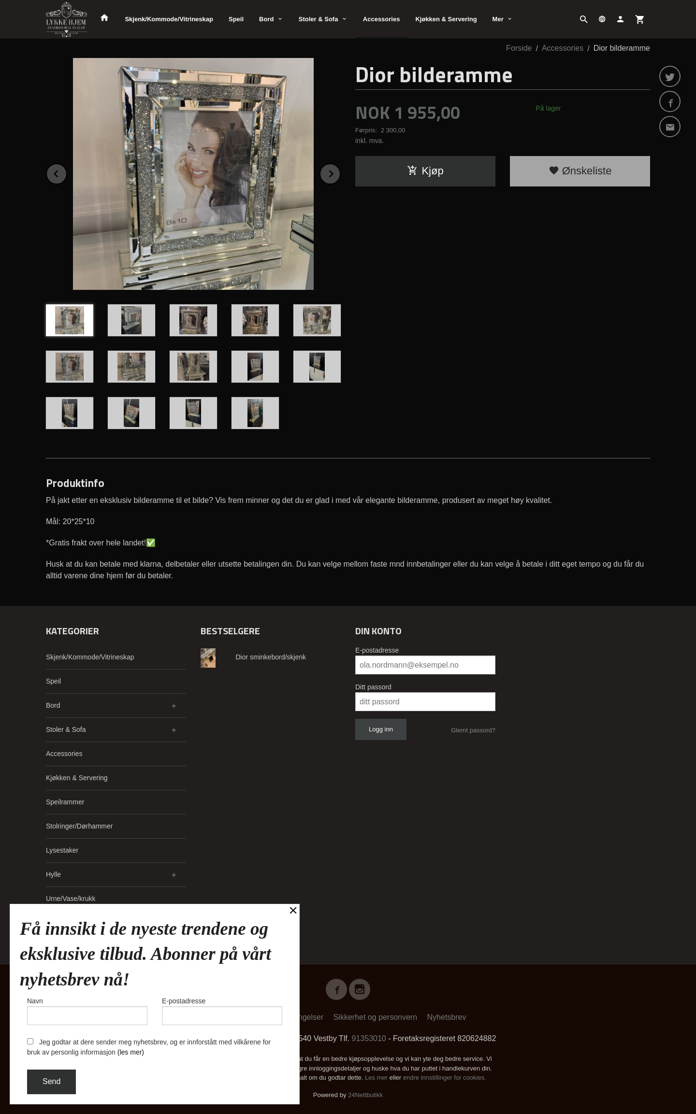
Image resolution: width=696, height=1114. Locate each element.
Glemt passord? (473, 730)
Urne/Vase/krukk (70, 898)
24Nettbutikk (365, 1095)
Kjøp (425, 171)
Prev (66, 172)
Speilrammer (65, 802)
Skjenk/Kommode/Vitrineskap (169, 19)
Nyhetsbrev (446, 1017)
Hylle (53, 874)
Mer (498, 19)
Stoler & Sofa (318, 19)
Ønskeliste (580, 171)
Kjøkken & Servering (446, 19)
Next (340, 172)
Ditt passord (373, 687)
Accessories (381, 19)
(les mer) (130, 1052)
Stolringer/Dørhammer (79, 826)
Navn (87, 1011)
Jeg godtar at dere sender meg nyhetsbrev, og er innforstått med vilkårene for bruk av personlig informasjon (149, 1047)
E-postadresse (377, 650)
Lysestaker (62, 850)
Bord (266, 19)
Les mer (377, 1077)
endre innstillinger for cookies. (444, 1077)
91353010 (369, 1038)
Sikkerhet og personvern (375, 1017)
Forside (519, 48)
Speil (236, 19)
